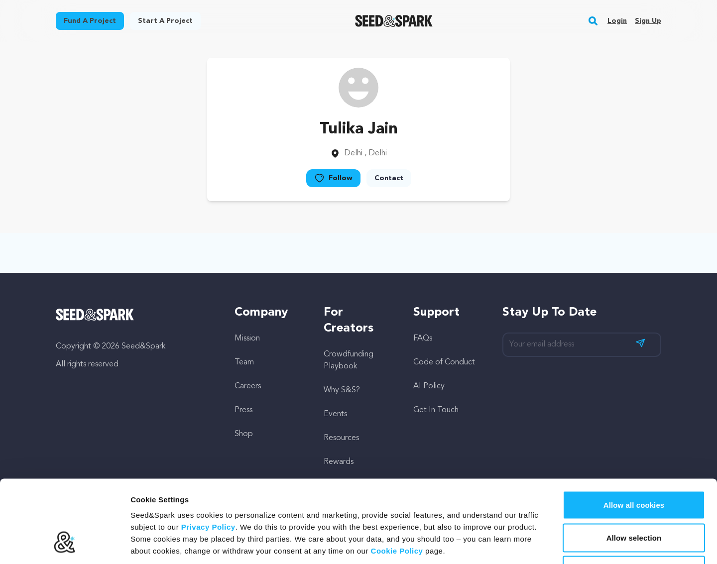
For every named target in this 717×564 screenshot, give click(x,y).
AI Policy (429, 386)
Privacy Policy (208, 455)
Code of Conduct (444, 362)
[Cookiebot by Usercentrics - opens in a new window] (64, 544)
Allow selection (634, 466)
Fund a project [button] (90, 20)
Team (244, 362)
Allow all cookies (634, 433)
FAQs (422, 338)
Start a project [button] (165, 20)
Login (617, 20)
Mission (247, 338)
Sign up (648, 20)
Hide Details (633, 498)
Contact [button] (388, 178)
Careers (248, 386)
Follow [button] (333, 178)
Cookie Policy (397, 479)
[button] (593, 21)
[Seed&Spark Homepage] (394, 21)
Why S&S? (342, 390)
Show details (522, 544)
